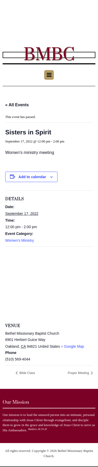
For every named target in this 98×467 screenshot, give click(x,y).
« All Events (17, 105)
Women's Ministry (19, 240)
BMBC (49, 55)
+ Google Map (72, 346)
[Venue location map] (49, 284)
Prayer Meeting (79, 373)
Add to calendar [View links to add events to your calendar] (32, 177)
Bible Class (27, 373)
